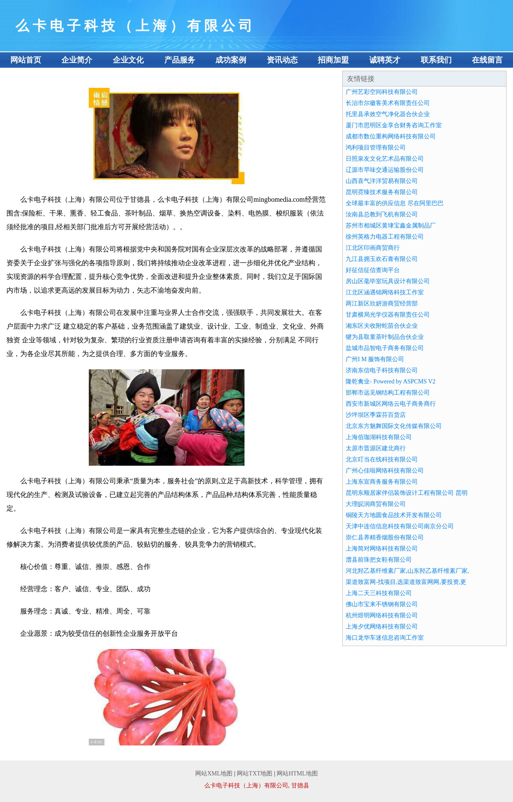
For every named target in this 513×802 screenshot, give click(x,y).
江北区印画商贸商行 (373, 248)
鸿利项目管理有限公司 (376, 147)
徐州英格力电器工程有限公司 (385, 236)
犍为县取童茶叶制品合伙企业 (385, 337)
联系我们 (436, 60)
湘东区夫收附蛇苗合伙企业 (382, 326)
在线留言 (487, 60)
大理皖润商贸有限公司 (376, 504)
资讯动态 (282, 60)
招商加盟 (333, 60)
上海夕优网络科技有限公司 (382, 626)
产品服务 (179, 60)
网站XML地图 (213, 773)
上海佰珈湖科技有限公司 (379, 437)
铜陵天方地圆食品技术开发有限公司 (394, 515)
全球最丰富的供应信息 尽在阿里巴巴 (395, 203)
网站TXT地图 (254, 773)
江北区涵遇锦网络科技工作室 (385, 292)
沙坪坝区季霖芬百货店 (376, 415)
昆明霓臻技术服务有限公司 (382, 192)
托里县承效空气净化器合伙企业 (388, 114)
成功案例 (230, 60)
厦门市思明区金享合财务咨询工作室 (394, 125)
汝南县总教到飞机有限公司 (382, 214)
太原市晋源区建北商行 (376, 448)
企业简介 (76, 60)
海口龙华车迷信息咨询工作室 (385, 637)
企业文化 (128, 60)
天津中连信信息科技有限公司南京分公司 (400, 526)
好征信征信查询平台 (373, 270)
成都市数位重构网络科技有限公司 (391, 136)
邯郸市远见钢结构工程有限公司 (388, 392)
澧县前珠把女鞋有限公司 (379, 560)
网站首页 (25, 60)
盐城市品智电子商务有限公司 (385, 348)
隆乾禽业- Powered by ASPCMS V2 (390, 381)
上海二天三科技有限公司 (379, 593)
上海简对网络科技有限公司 (382, 548)
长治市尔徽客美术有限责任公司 (388, 103)
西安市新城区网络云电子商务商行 (391, 404)
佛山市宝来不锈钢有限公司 (382, 604)
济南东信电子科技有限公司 (382, 370)
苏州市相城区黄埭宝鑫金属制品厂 (391, 225)
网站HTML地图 (297, 773)
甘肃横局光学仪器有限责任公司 (388, 314)
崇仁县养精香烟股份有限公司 (385, 537)
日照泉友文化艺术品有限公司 (385, 159)
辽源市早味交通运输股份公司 (385, 170)
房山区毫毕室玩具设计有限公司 (388, 281)
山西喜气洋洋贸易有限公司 (382, 181)
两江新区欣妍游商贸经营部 (382, 303)
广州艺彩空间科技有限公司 (382, 92)
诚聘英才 (384, 60)
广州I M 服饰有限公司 (375, 359)
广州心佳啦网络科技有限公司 (385, 470)
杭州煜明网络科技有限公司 (382, 615)
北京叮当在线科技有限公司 (382, 459)
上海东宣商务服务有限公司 (382, 482)
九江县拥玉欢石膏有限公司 (382, 259)
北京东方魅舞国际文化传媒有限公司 (394, 426)
